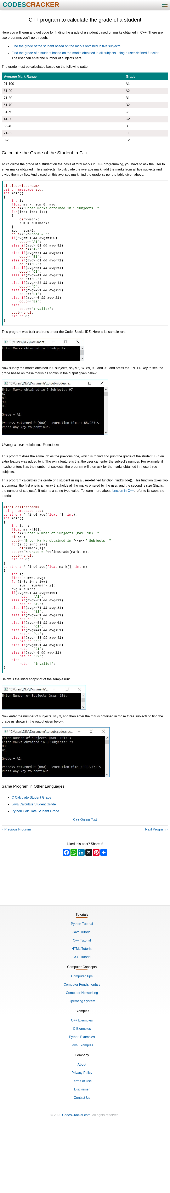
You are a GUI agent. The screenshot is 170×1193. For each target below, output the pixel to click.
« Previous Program (16, 896)
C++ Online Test (85, 886)
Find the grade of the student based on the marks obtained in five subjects (66, 46)
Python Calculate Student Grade (35, 878)
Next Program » (156, 896)
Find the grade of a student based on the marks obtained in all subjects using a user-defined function (85, 53)
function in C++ (123, 521)
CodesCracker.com (76, 1182)
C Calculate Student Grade (31, 864)
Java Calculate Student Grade (34, 871)
